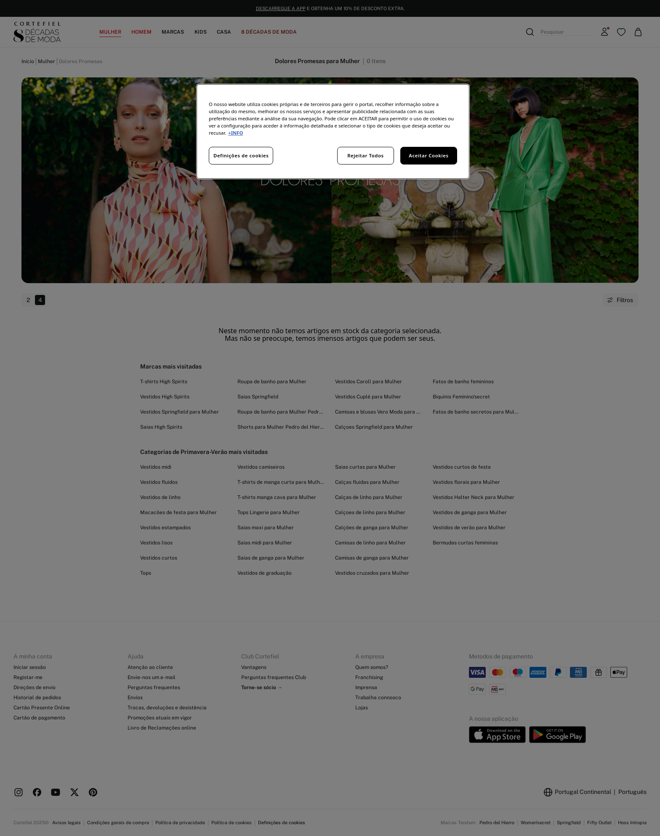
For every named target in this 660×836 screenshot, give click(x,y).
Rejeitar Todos (365, 155)
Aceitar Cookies (428, 155)
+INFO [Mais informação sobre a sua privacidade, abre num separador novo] (235, 133)
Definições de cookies (241, 155)
